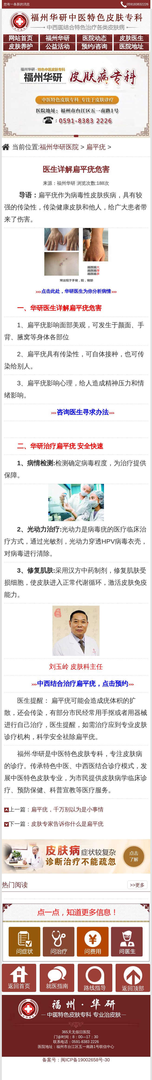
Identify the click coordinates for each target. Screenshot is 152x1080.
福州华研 (57, 38)
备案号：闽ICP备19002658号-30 (76, 1059)
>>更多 (137, 885)
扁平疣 (96, 147)
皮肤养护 (21, 46)
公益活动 (57, 46)
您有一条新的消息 (19, 4)
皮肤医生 (131, 38)
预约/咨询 (94, 46)
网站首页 (21, 38)
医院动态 (94, 38)
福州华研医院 (59, 147)
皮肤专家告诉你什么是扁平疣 (67, 824)
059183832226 (137, 4)
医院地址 (131, 46)
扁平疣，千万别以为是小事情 (67, 809)
